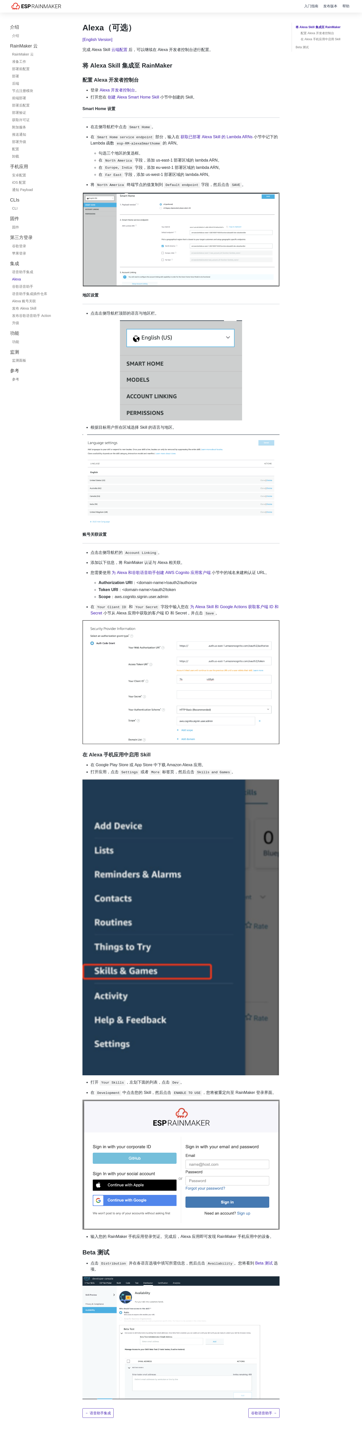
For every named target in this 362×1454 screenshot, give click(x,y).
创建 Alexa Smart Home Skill (134, 97)
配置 (15, 149)
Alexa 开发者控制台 (117, 90)
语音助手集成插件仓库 (29, 294)
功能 (15, 342)
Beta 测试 (264, 1263)
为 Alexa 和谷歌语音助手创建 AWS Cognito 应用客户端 (161, 572)
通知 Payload (22, 190)
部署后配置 (21, 105)
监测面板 (19, 360)
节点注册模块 (22, 91)
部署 (15, 76)
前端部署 (19, 98)
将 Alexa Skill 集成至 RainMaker (318, 27)
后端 (15, 83)
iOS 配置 (19, 182)
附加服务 (19, 127)
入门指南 (311, 6)
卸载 (15, 156)
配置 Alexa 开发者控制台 (317, 33)
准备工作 (19, 62)
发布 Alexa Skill (24, 308)
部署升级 (19, 142)
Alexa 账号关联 (24, 301)
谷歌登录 (19, 246)
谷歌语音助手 (22, 286)
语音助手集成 (22, 272)
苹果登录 (19, 253)
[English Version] (97, 39)
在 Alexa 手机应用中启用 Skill (320, 39)
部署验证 (19, 113)
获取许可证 (21, 120)
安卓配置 (19, 175)
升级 (15, 323)
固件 (15, 227)
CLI (15, 208)
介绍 (15, 36)
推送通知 (19, 134)
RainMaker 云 (23, 54)
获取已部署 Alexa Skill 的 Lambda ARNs (216, 137)
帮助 (345, 6)
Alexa (16, 279)
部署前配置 (21, 69)
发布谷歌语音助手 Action (31, 316)
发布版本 (330, 6)
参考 (15, 379)
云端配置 (119, 49)
